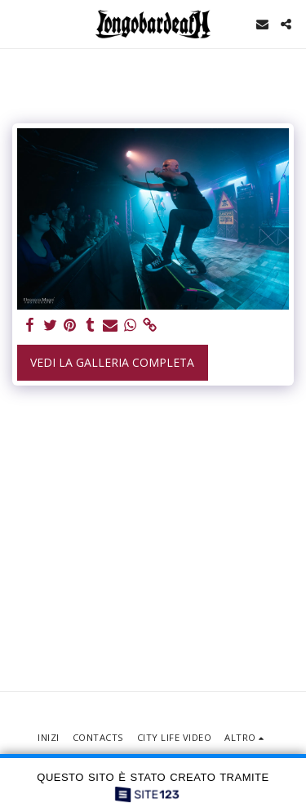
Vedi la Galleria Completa (112, 362)
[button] (18, 23)
